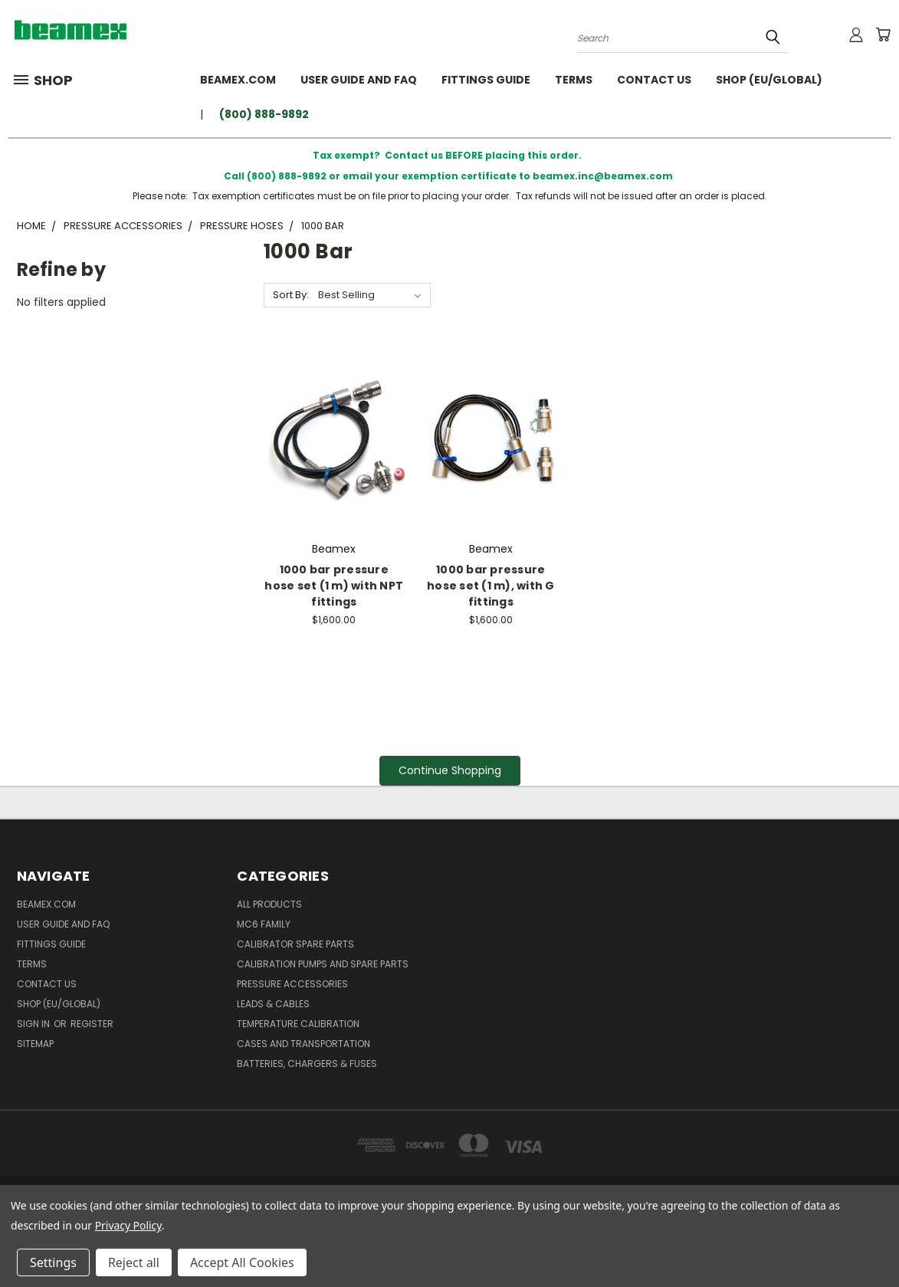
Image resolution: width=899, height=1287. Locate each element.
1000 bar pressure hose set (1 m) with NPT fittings (333, 585)
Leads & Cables (273, 1003)
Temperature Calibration (298, 1023)
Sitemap (35, 1043)
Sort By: (291, 294)
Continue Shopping (450, 770)
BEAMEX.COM (238, 79)
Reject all (133, 1262)
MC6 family (263, 924)
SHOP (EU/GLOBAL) (769, 79)
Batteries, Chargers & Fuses (307, 1063)
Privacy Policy (128, 1225)
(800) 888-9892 (264, 114)
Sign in (34, 1023)
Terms (573, 79)
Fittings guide (485, 79)
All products (269, 904)
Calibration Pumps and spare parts (322, 963)
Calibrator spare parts (295, 943)
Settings (53, 1262)
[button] (449, 771)
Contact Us (654, 79)
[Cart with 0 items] (883, 34)
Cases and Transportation (303, 1043)
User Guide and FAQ (358, 79)
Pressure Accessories (292, 983)
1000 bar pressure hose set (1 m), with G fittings (491, 585)
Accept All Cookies (242, 1262)
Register (92, 1023)
